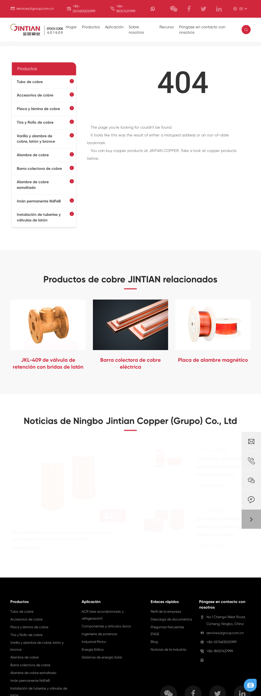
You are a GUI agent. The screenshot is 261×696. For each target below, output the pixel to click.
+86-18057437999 (219, 651)
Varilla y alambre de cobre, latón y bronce (36, 139)
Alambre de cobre (33, 155)
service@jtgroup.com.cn (35, 8)
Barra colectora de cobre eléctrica (130, 363)
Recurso (166, 27)
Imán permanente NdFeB (39, 201)
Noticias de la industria (168, 649)
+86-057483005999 (221, 642)
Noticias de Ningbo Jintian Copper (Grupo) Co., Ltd (130, 422)
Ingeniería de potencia (99, 634)
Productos (91, 27)
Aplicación (114, 27)
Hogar (71, 27)
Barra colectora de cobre (39, 168)
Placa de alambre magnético (213, 360)
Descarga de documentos (171, 619)
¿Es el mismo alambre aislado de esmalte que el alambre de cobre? (221, 526)
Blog (154, 642)
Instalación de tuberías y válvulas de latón (39, 217)
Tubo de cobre (30, 81)
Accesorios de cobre (35, 95)
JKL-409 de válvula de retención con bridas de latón (48, 363)
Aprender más (31, 548)
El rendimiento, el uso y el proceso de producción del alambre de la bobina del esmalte (64, 536)
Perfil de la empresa (166, 611)
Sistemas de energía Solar (102, 657)
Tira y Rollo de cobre (35, 122)
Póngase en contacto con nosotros (202, 30)
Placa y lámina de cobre (38, 108)
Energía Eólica (92, 649)
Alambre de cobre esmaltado (33, 185)
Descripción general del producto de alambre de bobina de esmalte (220, 466)
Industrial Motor (94, 642)
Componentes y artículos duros (106, 626)
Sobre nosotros (136, 30)
